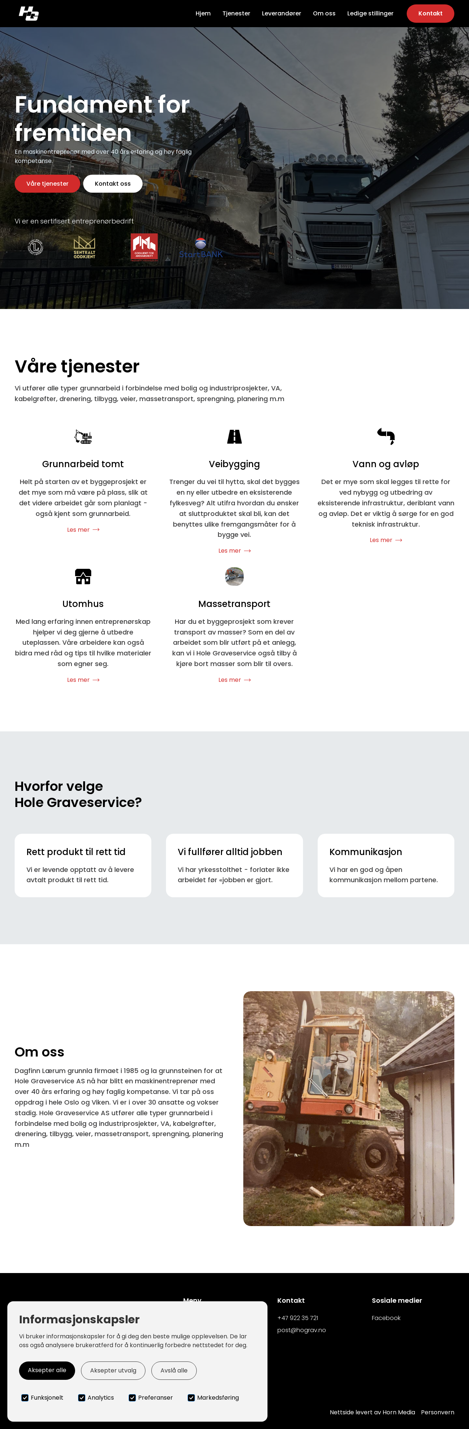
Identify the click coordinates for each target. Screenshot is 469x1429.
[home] (29, 13)
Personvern (437, 1412)
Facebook (386, 1318)
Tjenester (236, 13)
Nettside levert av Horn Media (372, 1412)
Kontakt (430, 13)
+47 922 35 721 (297, 1318)
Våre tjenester (47, 183)
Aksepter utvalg (113, 1370)
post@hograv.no (301, 1330)
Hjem (203, 13)
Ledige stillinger (370, 13)
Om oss (324, 13)
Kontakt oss (113, 183)
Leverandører (281, 13)
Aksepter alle (47, 1370)
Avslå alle (174, 1370)
